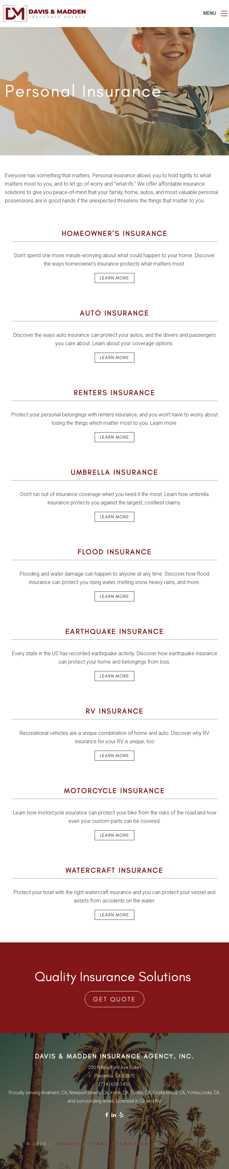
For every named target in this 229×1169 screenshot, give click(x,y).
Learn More (114, 278)
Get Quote (114, 999)
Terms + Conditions (121, 1144)
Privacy (69, 1144)
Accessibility (181, 1144)
